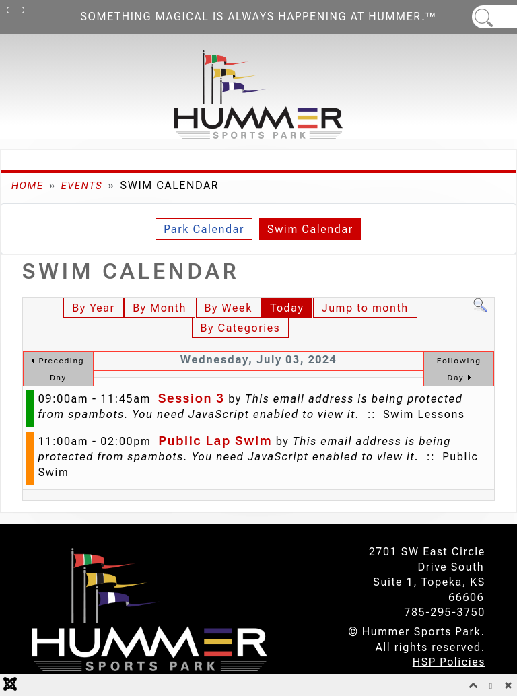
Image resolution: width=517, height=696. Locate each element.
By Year (93, 308)
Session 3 (191, 398)
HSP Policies (449, 662)
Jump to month (365, 308)
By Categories (241, 328)
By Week (228, 308)
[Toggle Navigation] (15, 10)
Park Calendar (204, 229)
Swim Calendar (310, 229)
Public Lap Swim (215, 440)
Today (287, 308)
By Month (159, 308)
